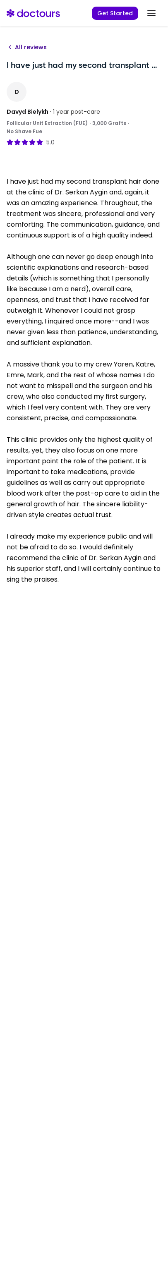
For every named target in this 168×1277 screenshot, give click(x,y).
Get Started (115, 13)
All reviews (27, 47)
